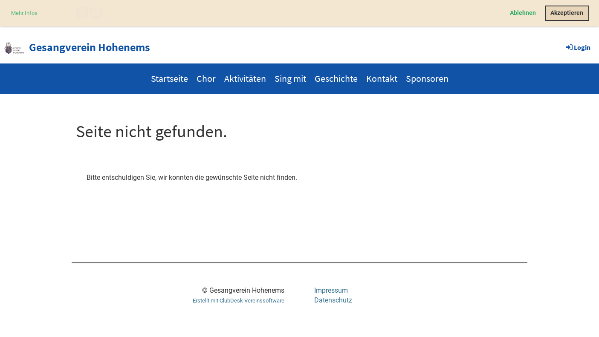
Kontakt (381, 78)
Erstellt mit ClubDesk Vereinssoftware (238, 300)
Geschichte (336, 78)
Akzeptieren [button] (566, 13)
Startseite (169, 78)
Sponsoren (427, 78)
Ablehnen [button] (523, 13)
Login (577, 47)
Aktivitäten (245, 78)
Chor (206, 78)
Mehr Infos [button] (24, 13)
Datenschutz (333, 300)
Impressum (331, 290)
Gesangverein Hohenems (89, 47)
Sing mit (290, 78)
